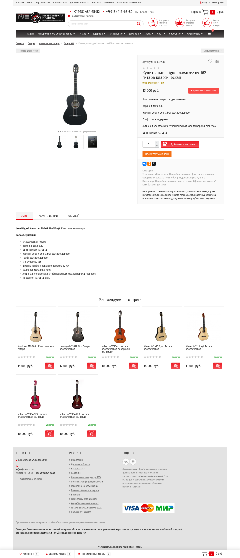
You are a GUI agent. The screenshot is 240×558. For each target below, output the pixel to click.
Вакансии (109, 2)
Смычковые (193, 33)
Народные (174, 33)
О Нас (30, 2)
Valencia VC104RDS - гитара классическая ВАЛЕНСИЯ (75, 415)
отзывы (188, 181)
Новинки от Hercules (81, 512)
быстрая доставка (157, 184)
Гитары (82, 33)
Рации (30, 33)
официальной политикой (150, 476)
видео (181, 181)
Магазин (20, 2)
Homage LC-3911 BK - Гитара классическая (75, 348)
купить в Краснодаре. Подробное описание (169, 174)
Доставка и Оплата (80, 464)
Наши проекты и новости (129, 2)
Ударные (98, 33)
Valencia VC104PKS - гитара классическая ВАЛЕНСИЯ (32, 415)
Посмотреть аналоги (157, 154)
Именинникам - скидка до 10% (86, 477)
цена (194, 177)
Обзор (24, 215)
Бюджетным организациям (84, 499)
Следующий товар (213, 51)
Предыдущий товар (28, 51)
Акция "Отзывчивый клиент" (84, 503)
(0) (26, 357)
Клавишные (116, 33)
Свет (159, 33)
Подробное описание (166, 181)
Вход (204, 2)
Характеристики (48, 215)
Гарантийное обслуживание (84, 486)
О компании (77, 460)
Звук (148, 33)
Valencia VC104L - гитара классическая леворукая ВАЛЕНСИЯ (116, 349)
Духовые (134, 33)
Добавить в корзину (183, 144)
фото (194, 174)
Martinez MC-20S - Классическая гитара (36, 348)
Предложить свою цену (203, 90)
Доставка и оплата (79, 2)
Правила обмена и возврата (85, 490)
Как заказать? (60, 2)
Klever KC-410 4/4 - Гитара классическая (158, 348)
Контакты (96, 2)
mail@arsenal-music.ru (83, 16)
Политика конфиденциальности (87, 481)
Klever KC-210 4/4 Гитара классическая (199, 348)
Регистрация (218, 2)
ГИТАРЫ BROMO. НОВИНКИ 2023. (86, 507)
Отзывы (73, 215)
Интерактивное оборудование (55, 33)
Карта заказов (43, 2)
